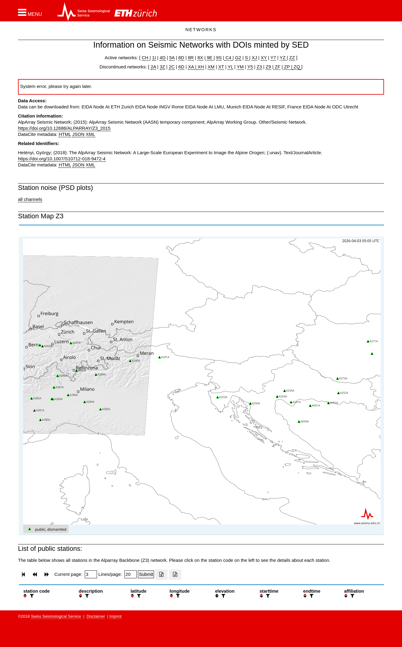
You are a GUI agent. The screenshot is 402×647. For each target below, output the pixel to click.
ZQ (296, 66)
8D (181, 57)
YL (230, 66)
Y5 (250, 66)
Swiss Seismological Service (56, 616)
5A (172, 57)
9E (210, 57)
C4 (228, 57)
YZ (283, 57)
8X (200, 57)
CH (146, 57)
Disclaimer (96, 616)
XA (191, 66)
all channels (30, 199)
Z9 (268, 66)
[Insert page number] (91, 574)
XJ (254, 57)
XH (200, 66)
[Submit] (146, 574)
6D (181, 66)
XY (264, 57)
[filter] (31, 595)
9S (219, 57)
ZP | (287, 66)
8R (191, 57)
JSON (78, 134)
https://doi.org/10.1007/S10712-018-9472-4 (62, 158)
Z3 (259, 66)
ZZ (292, 57)
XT (221, 66)
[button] (30, 12)
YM (240, 66)
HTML (65, 134)
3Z (162, 66)
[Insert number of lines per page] (130, 574)
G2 (238, 57)
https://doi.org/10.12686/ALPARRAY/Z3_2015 (64, 128)
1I (154, 57)
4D (162, 57)
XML (90, 134)
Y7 (273, 57)
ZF (277, 66)
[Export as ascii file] (175, 574)
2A (153, 66)
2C (171, 66)
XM (211, 66)
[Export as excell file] (161, 574)
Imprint (115, 616)
